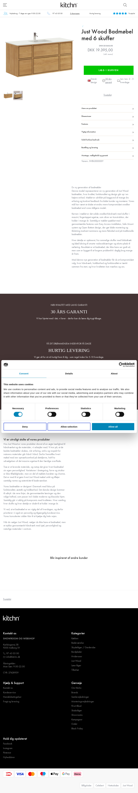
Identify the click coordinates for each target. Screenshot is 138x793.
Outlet (74, 724)
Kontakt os (8, 688)
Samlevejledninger (80, 697)
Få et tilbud (76, 706)
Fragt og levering (11, 701)
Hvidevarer (76, 656)
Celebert (100, 785)
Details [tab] (69, 373)
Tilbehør (75, 670)
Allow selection (69, 426)
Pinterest (7, 752)
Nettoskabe (113, 785)
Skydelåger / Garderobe (83, 647)
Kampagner (76, 719)
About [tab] (114, 373)
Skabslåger (76, 710)
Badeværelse (77, 642)
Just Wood (76, 661)
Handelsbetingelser (12, 697)
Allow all (113, 426)
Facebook (7, 743)
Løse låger (76, 665)
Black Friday (77, 728)
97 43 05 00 (57, 13)
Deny (25, 426)
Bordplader (76, 651)
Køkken (74, 638)
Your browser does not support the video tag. (35, 213)
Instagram (7, 748)
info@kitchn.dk (13, 657)
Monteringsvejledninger (82, 701)
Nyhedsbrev (9, 757)
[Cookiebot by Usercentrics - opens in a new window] (121, 364)
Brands (74, 692)
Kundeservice (9, 692)
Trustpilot (108, 95)
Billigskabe (86, 785)
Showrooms (77, 715)
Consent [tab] (23, 373)
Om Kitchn (76, 688)
